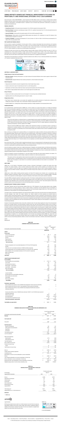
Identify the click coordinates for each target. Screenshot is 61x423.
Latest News (7, 11)
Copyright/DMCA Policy (40, 418)
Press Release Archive (14, 418)
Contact (30, 11)
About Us (36, 11)
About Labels (23, 11)
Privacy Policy (47, 418)
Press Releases (15, 11)
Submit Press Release (23, 418)
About (9, 418)
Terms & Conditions (31, 418)
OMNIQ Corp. (7, 394)
